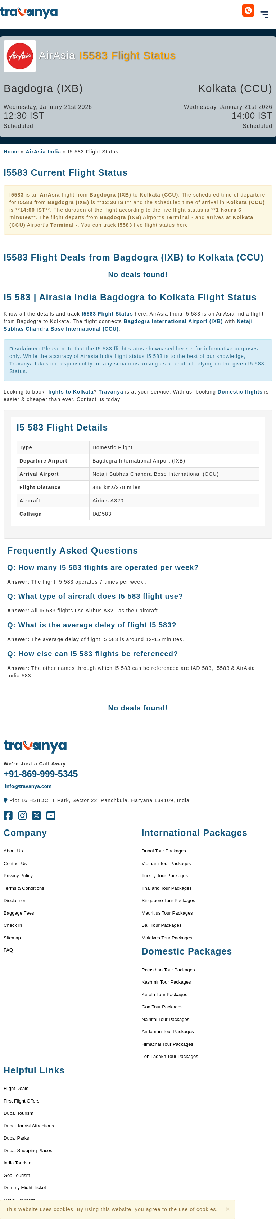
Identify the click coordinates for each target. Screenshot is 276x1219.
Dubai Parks (16, 1138)
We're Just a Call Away (35, 764)
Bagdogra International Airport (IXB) (173, 321)
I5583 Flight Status (108, 314)
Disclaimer (15, 900)
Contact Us (15, 863)
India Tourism (17, 1162)
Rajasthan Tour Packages (168, 969)
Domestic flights (240, 392)
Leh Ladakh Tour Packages (170, 1056)
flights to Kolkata (70, 392)
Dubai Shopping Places (28, 1150)
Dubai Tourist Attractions (29, 1125)
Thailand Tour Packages (167, 888)
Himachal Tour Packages (168, 1044)
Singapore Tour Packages (168, 900)
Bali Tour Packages (162, 925)
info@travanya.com (27, 786)
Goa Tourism (17, 1175)
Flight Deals (16, 1088)
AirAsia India (43, 152)
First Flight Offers (21, 1101)
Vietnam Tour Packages (166, 863)
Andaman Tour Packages (168, 1031)
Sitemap (12, 937)
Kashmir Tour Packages (166, 982)
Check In (13, 925)
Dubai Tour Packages (164, 851)
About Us (13, 851)
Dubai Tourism (18, 1113)
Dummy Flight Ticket (25, 1187)
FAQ (8, 950)
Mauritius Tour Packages (167, 913)
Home (11, 152)
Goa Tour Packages (162, 1006)
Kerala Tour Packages (164, 994)
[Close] (227, 1209)
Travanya (112, 392)
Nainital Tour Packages (166, 1019)
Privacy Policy (18, 875)
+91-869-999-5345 (41, 774)
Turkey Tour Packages (165, 875)
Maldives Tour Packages (167, 937)
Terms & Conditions (24, 888)
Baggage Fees (19, 913)
